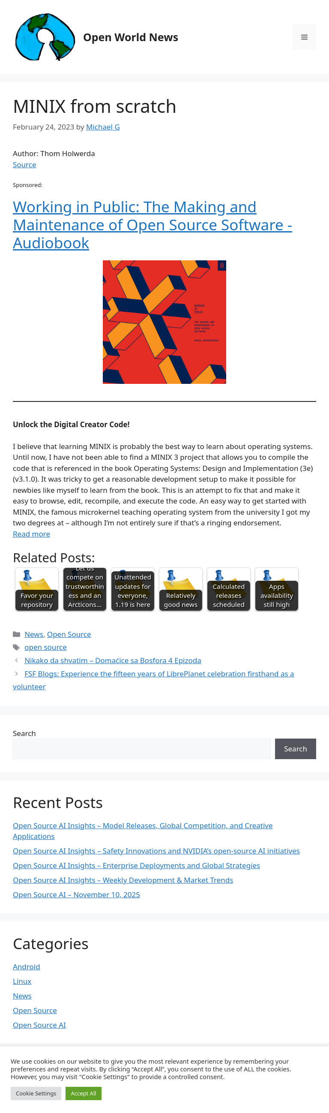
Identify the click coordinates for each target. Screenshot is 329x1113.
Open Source (69, 634)
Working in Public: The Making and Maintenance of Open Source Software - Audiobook (152, 224)
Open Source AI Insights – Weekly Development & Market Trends (123, 880)
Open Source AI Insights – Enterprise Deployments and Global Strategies (136, 865)
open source (45, 647)
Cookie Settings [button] (36, 1093)
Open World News (130, 37)
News (33, 634)
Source (24, 164)
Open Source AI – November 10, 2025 (76, 894)
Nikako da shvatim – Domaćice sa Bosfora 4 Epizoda (112, 660)
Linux (22, 981)
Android (26, 966)
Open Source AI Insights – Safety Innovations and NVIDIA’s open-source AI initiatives (156, 851)
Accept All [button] (83, 1093)
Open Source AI (39, 1025)
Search (24, 733)
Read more (31, 534)
